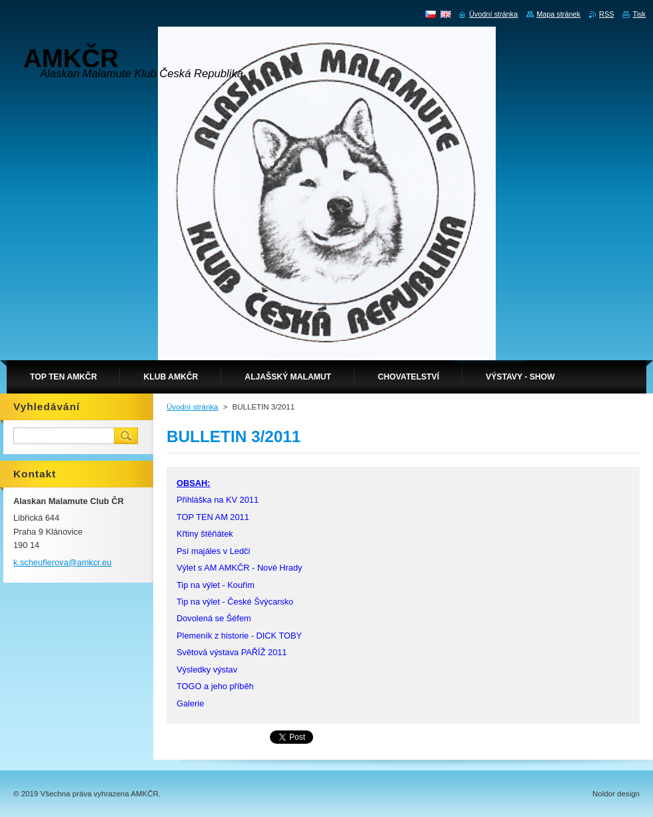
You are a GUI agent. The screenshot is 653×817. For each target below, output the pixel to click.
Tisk (639, 14)
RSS (606, 14)
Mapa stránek (558, 14)
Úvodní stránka (192, 407)
